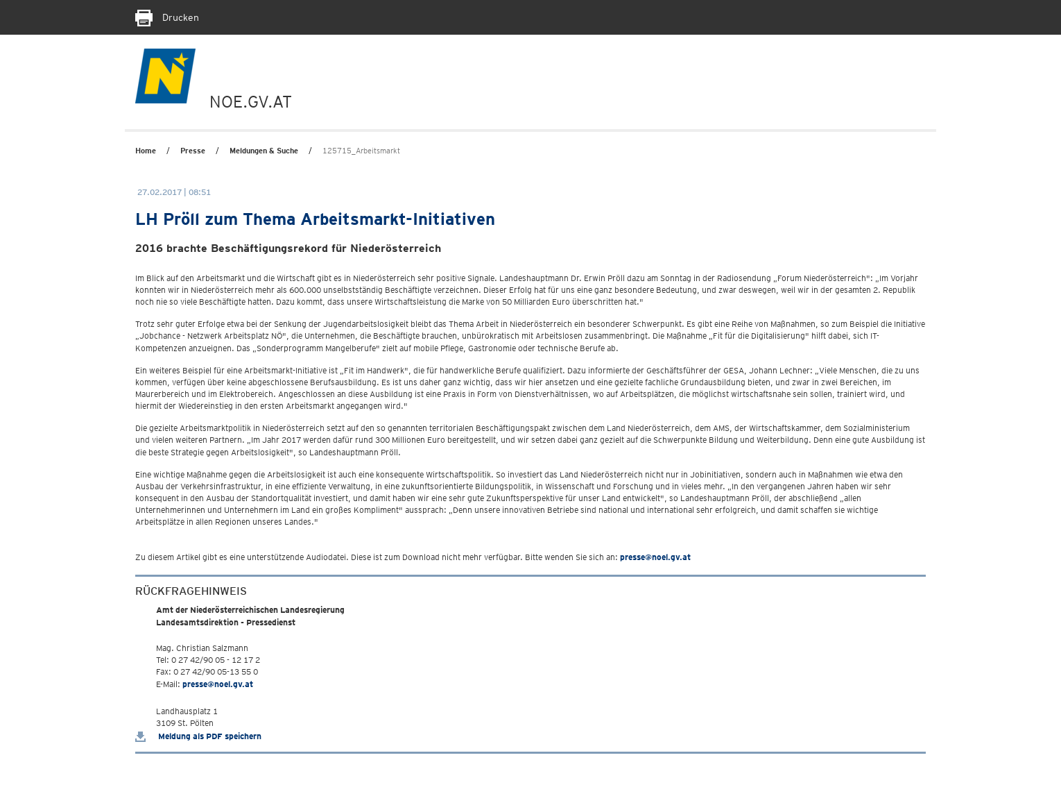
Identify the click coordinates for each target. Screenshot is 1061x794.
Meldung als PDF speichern (198, 736)
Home (145, 150)
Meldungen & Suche (264, 150)
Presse (192, 150)
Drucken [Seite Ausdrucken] (167, 17)
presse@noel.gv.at (655, 557)
